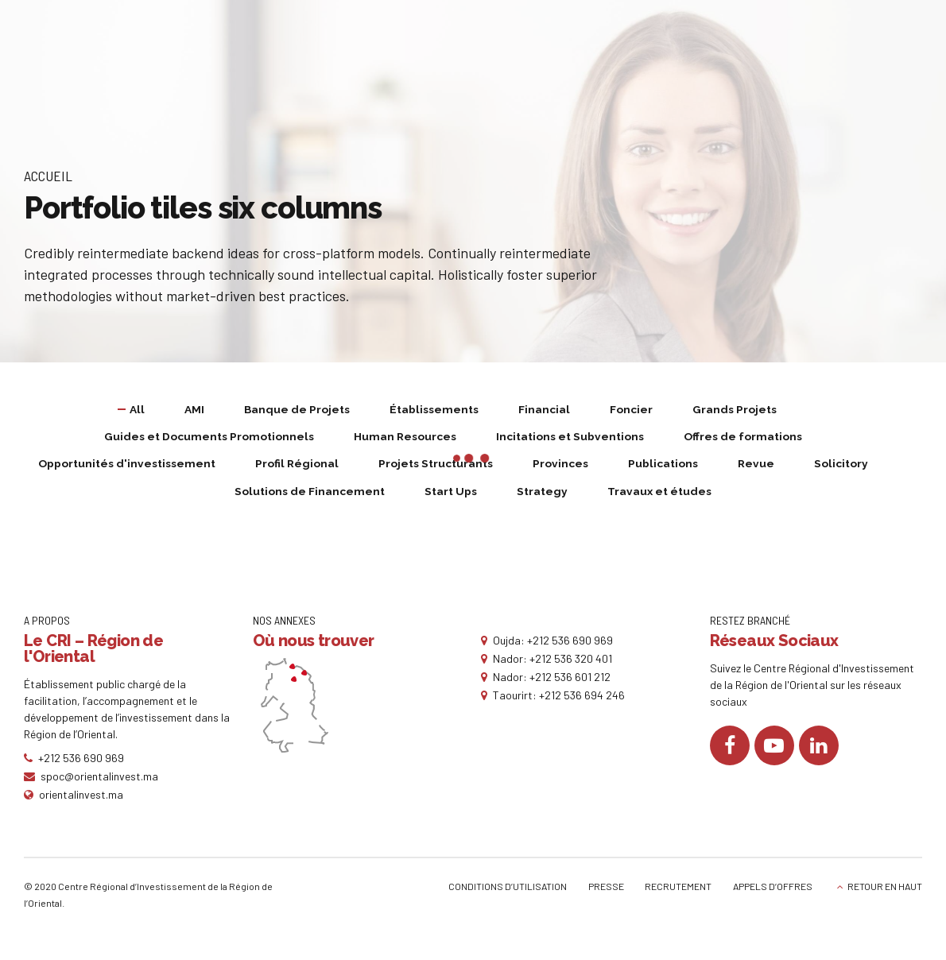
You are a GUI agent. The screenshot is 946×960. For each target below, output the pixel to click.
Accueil (48, 175)
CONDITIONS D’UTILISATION (507, 888)
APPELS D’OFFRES (772, 888)
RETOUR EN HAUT (884, 888)
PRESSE (606, 888)
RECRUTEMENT (678, 888)
